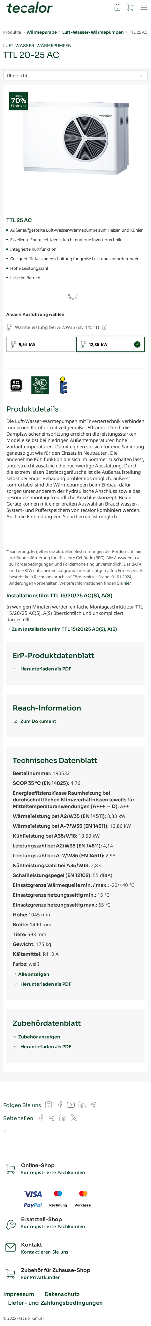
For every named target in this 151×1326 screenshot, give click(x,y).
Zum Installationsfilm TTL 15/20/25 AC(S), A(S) (64, 629)
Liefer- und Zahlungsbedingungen (55, 1303)
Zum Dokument (38, 721)
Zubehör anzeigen (39, 1037)
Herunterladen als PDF (45, 669)
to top (6, 1131)
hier (127, 583)
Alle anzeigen (33, 974)
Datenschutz (61, 1294)
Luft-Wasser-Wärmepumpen (37, 45)
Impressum (18, 1294)
